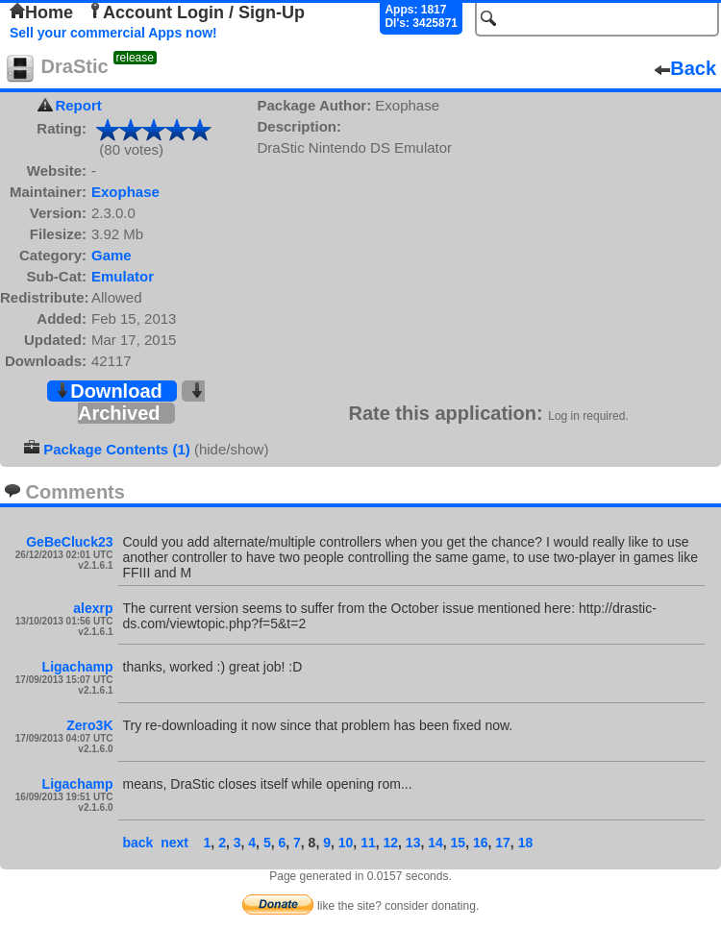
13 (413, 842)
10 (346, 842)
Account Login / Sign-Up (196, 12)
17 (502, 842)
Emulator (122, 276)
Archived (141, 403)
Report (78, 105)
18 (526, 842)
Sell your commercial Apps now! (113, 32)
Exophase (125, 191)
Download (108, 391)
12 (390, 842)
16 (480, 842)
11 (368, 842)
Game (111, 255)
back (138, 842)
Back (685, 68)
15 (458, 842)
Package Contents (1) (116, 449)
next (174, 842)
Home (41, 12)
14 (435, 842)
